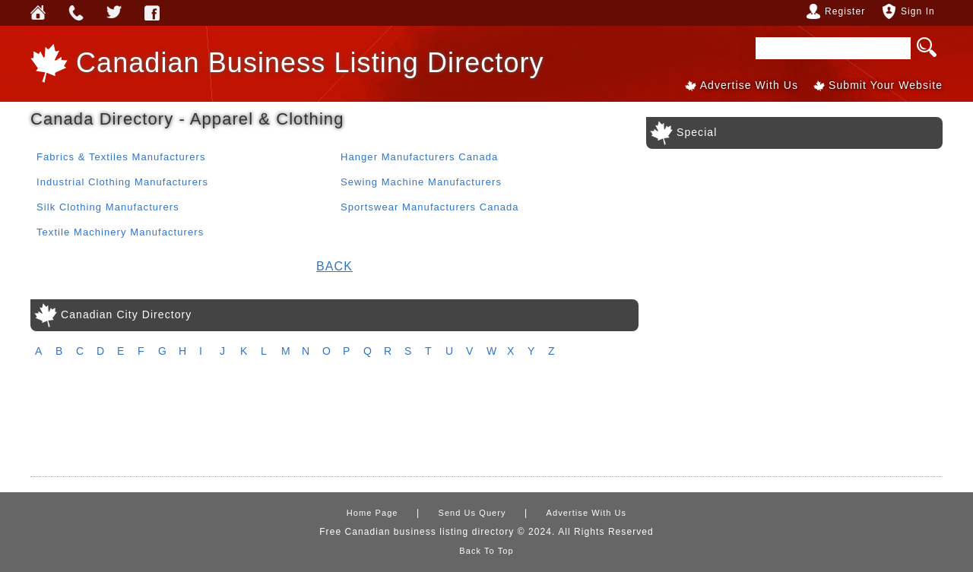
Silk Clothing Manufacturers (107, 207)
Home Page (372, 512)
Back (334, 266)
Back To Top (486, 550)
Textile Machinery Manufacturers (120, 232)
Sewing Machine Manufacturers (421, 182)
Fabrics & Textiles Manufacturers (120, 157)
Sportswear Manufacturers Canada (430, 207)
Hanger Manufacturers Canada (419, 157)
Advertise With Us (749, 85)
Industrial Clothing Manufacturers (122, 182)
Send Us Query (76, 13)
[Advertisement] (486, 424)
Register (845, 11)
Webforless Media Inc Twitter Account (114, 13)
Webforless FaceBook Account (152, 13)
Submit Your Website (886, 85)
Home (38, 13)
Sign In (918, 11)
